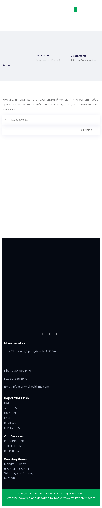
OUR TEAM (10, 413)
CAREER (9, 418)
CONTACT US (12, 428)
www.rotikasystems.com (79, 498)
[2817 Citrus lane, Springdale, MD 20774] (51, 208)
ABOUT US (10, 408)
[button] (75, 9)
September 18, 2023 (48, 60)
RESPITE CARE (13, 451)
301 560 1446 (22, 370)
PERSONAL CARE (15, 441)
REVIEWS (10, 423)
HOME (8, 402)
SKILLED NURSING (15, 446)
